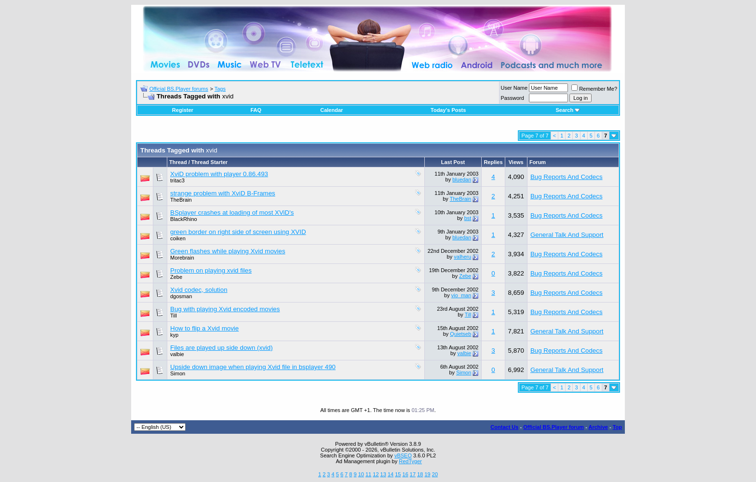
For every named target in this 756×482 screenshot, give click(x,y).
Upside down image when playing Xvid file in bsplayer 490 (253, 367)
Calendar (331, 110)
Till (173, 315)
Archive (598, 427)
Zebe (176, 277)
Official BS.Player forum (553, 427)
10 (361, 474)
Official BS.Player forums (178, 89)
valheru (462, 257)
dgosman (181, 296)
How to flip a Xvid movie (204, 328)
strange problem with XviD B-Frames (222, 193)
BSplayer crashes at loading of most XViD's (232, 212)
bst (468, 218)
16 (405, 474)
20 (435, 474)
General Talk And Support (567, 234)
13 (383, 474)
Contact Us (504, 427)
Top (617, 427)
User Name (514, 88)
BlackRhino (183, 219)
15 (398, 474)
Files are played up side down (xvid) (221, 347)
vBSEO (403, 455)
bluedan (461, 179)
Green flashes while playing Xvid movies (227, 251)
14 (390, 474)
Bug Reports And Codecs (566, 176)
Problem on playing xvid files (211, 270)
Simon (463, 372)
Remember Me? (594, 89)
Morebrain (182, 258)
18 (420, 474)
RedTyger (410, 461)
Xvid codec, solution (199, 289)
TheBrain (181, 200)
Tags (220, 89)
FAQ (255, 110)
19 (427, 474)
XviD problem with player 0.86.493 (219, 174)
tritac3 (177, 180)
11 (368, 474)
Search (567, 110)
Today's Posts (448, 110)
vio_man (461, 295)
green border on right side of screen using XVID (238, 231)
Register (182, 110)
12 (375, 474)
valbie (177, 354)
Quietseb (460, 334)
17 (413, 474)
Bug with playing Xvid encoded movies (225, 309)
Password (512, 98)
